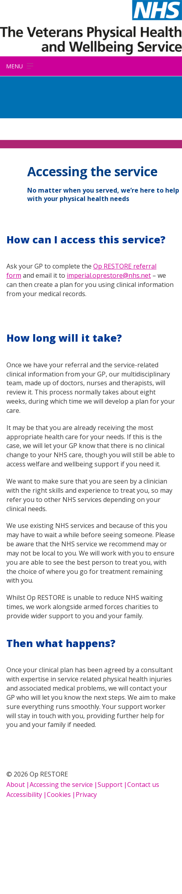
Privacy (86, 794)
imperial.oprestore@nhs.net (109, 275)
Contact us (143, 784)
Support (110, 784)
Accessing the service (61, 784)
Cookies (59, 794)
